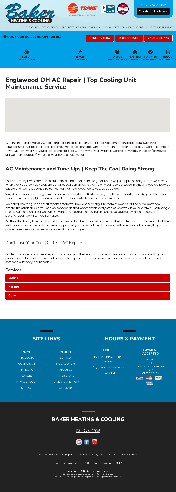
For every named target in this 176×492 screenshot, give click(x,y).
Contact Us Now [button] (153, 11)
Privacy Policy (26, 382)
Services (80, 27)
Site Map (26, 388)
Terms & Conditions (66, 382)
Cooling (33, 27)
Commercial (94, 27)
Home (24, 27)
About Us (141, 27)
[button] (100, 38)
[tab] (88, 278)
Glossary (66, 388)
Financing (128, 27)
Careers (153, 27)
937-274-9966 (88, 430)
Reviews (55, 27)
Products (68, 27)
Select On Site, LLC (98, 471)
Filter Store (166, 27)
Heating (44, 27)
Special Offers (112, 27)
